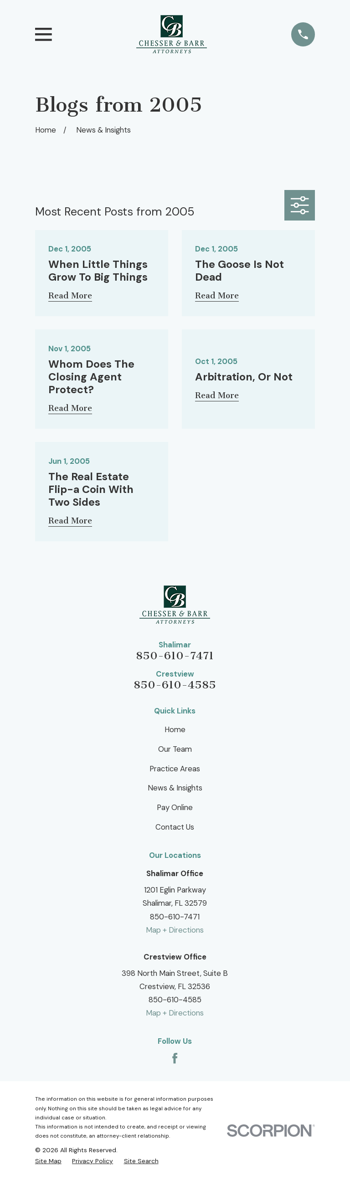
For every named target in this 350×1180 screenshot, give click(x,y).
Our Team (175, 749)
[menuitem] (48, 1160)
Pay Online (175, 807)
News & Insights (175, 788)
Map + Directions (175, 930)
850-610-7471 (175, 656)
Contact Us (174, 827)
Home (175, 729)
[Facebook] (175, 1058)
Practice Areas (174, 769)
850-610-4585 (175, 685)
